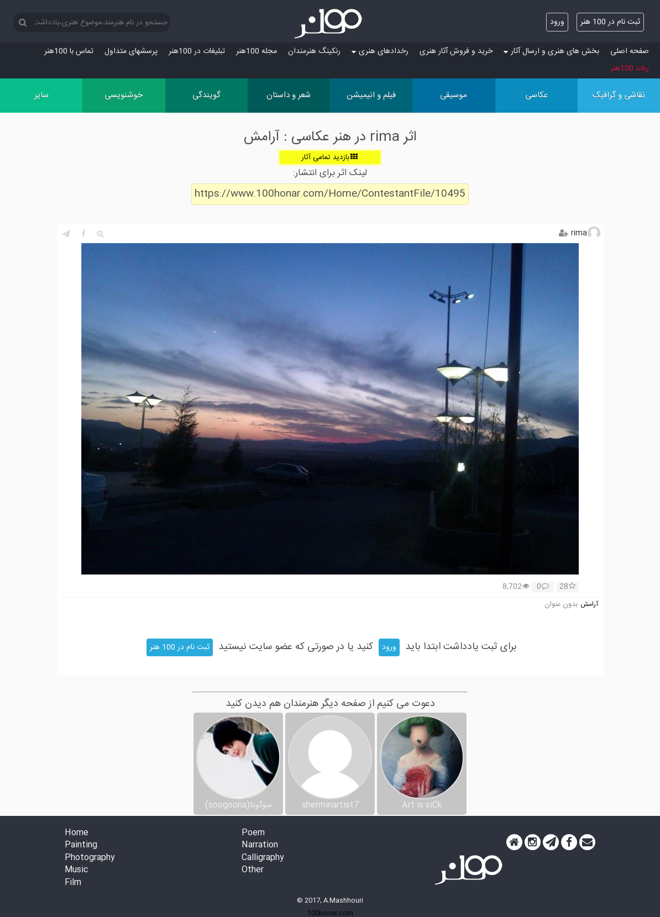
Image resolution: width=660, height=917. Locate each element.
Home (76, 833)
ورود (557, 22)
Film (73, 883)
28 (567, 587)
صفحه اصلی (629, 51)
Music (76, 870)
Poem (253, 833)
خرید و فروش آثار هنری (456, 51)
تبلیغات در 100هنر (197, 51)
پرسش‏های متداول (131, 51)
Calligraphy (263, 858)
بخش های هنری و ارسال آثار (551, 51)
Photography (90, 858)
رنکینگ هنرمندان (314, 51)
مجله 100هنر (256, 51)
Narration (260, 845)
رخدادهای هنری (380, 51)
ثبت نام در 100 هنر (610, 22)
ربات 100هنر (629, 68)
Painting (81, 845)
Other (253, 870)
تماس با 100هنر (68, 51)
